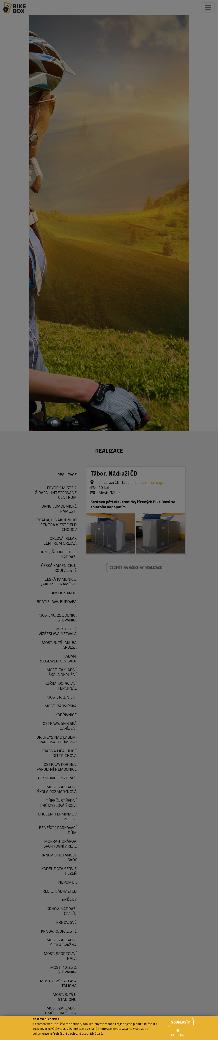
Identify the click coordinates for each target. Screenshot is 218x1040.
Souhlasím (180, 1022)
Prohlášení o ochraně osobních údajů (77, 1033)
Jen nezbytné (178, 1032)
